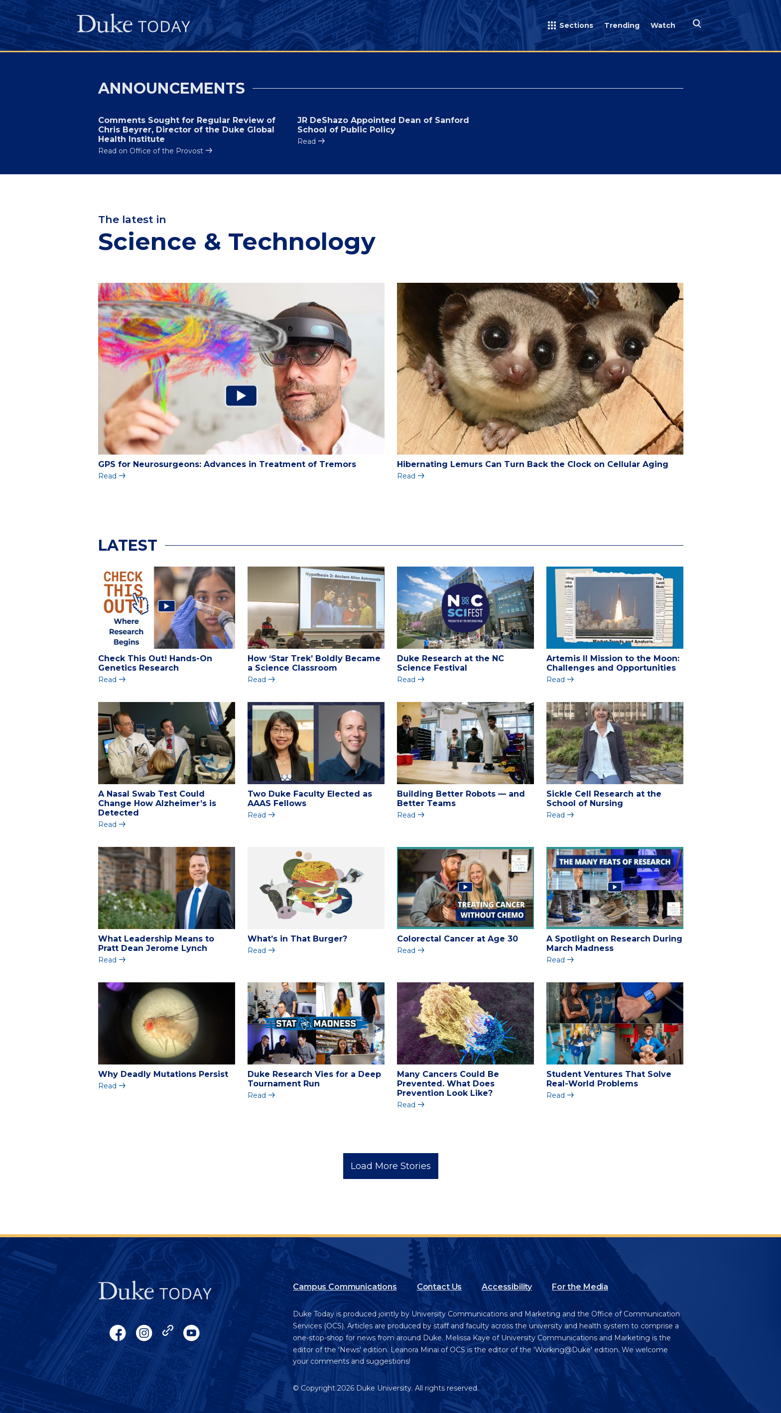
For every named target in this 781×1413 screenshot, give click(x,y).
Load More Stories (391, 1166)
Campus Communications (345, 1287)
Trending (622, 25)
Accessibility (507, 1287)
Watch (663, 25)
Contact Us (439, 1287)
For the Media (580, 1287)
